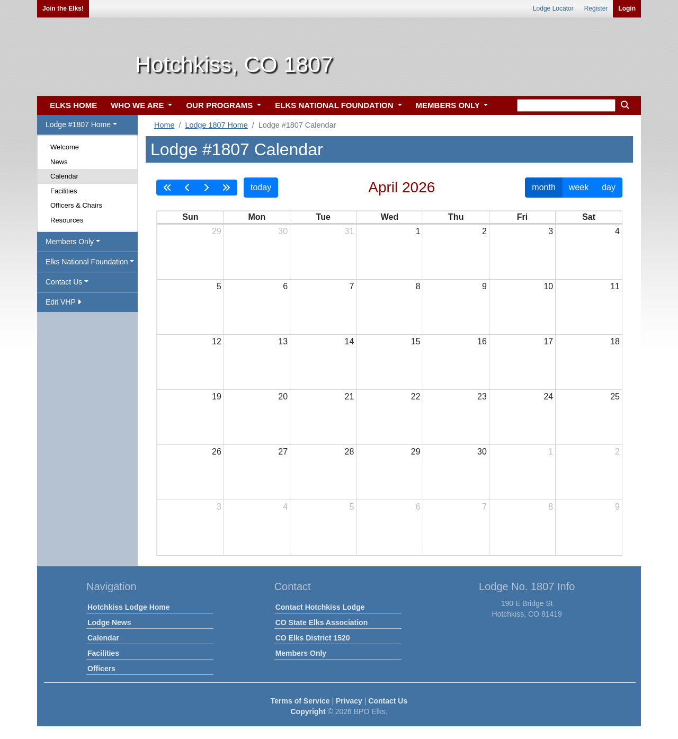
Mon (256, 216)
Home (164, 125)
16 (482, 341)
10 (548, 286)
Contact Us (387, 701)
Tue (323, 216)
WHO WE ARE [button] (138, 105)
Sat (588, 216)
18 (615, 341)
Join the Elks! (63, 8)
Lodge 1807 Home (216, 125)
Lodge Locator (553, 8)
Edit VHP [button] (63, 302)
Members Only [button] (70, 241)
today (261, 187)
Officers (101, 668)
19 (216, 396)
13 (283, 341)
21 (349, 396)
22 (416, 396)
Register (596, 8)
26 (216, 451)
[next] (206, 187)
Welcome (64, 147)
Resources (66, 220)
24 (548, 396)
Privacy (349, 701)
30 (283, 231)
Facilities (63, 191)
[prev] (187, 187)
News (59, 162)
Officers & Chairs (76, 205)
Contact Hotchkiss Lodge (320, 607)
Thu (455, 216)
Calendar (64, 176)
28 (349, 451)
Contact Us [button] (64, 282)
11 (615, 286)
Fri (522, 216)
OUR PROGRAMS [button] (220, 105)
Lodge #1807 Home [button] (78, 124)
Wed (389, 216)
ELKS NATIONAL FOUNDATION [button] (335, 105)
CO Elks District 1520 (312, 638)
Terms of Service (300, 701)
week (578, 187)
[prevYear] (167, 187)
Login (627, 8)
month (543, 187)
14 (349, 341)
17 (548, 341)
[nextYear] (226, 187)
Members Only (300, 653)
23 (482, 396)
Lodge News (109, 622)
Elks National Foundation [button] (87, 261)
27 (283, 451)
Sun (190, 216)
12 (216, 341)
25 (615, 396)
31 (349, 231)
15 (416, 341)
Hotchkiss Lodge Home (128, 607)
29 (216, 231)
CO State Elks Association (321, 622)
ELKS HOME (73, 105)
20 (283, 396)
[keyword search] (566, 105)
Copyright (307, 711)
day (608, 187)
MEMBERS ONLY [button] (449, 105)
